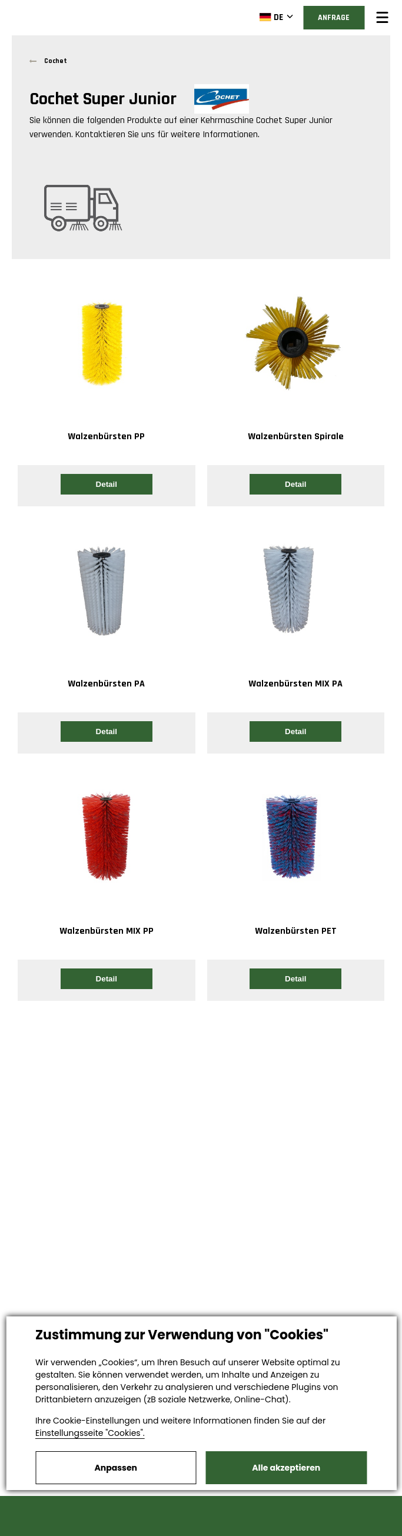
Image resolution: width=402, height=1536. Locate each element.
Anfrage (334, 17)
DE (271, 17)
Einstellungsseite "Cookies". (90, 1433)
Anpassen (116, 1468)
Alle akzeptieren (286, 1468)
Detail (106, 484)
